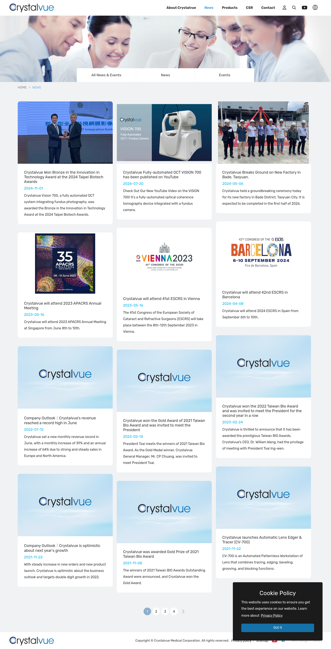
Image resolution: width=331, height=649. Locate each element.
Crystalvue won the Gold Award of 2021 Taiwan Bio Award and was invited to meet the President (164, 425)
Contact (268, 8)
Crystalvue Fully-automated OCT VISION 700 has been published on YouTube (162, 174)
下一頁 (183, 611)
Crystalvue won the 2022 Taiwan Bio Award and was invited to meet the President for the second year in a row (262, 411)
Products (229, 8)
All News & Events (106, 75)
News (208, 8)
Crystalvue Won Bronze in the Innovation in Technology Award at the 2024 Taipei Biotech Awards (63, 177)
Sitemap (262, 641)
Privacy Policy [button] (272, 616)
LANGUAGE (315, 7)
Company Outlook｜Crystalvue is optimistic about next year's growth (62, 548)
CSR (249, 8)
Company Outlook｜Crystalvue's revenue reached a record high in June (60, 420)
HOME (22, 87)
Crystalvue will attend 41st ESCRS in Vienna (161, 298)
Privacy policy (241, 641)
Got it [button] (277, 628)
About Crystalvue (181, 8)
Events (224, 75)
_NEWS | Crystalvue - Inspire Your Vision (31, 7)
